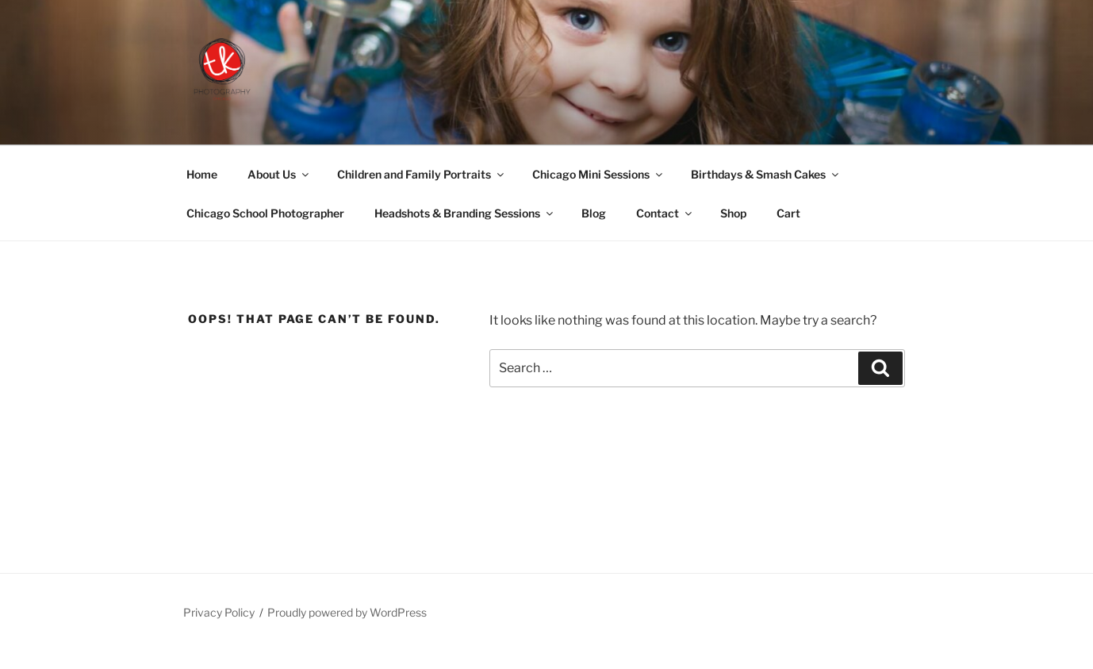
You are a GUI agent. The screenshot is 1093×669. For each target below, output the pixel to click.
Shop (733, 213)
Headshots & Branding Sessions (464, 213)
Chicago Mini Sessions (598, 174)
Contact (665, 213)
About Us (279, 174)
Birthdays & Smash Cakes (766, 174)
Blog (593, 213)
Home (201, 174)
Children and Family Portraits (421, 174)
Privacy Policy (219, 612)
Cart (788, 213)
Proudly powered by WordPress (347, 612)
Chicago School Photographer (265, 213)
